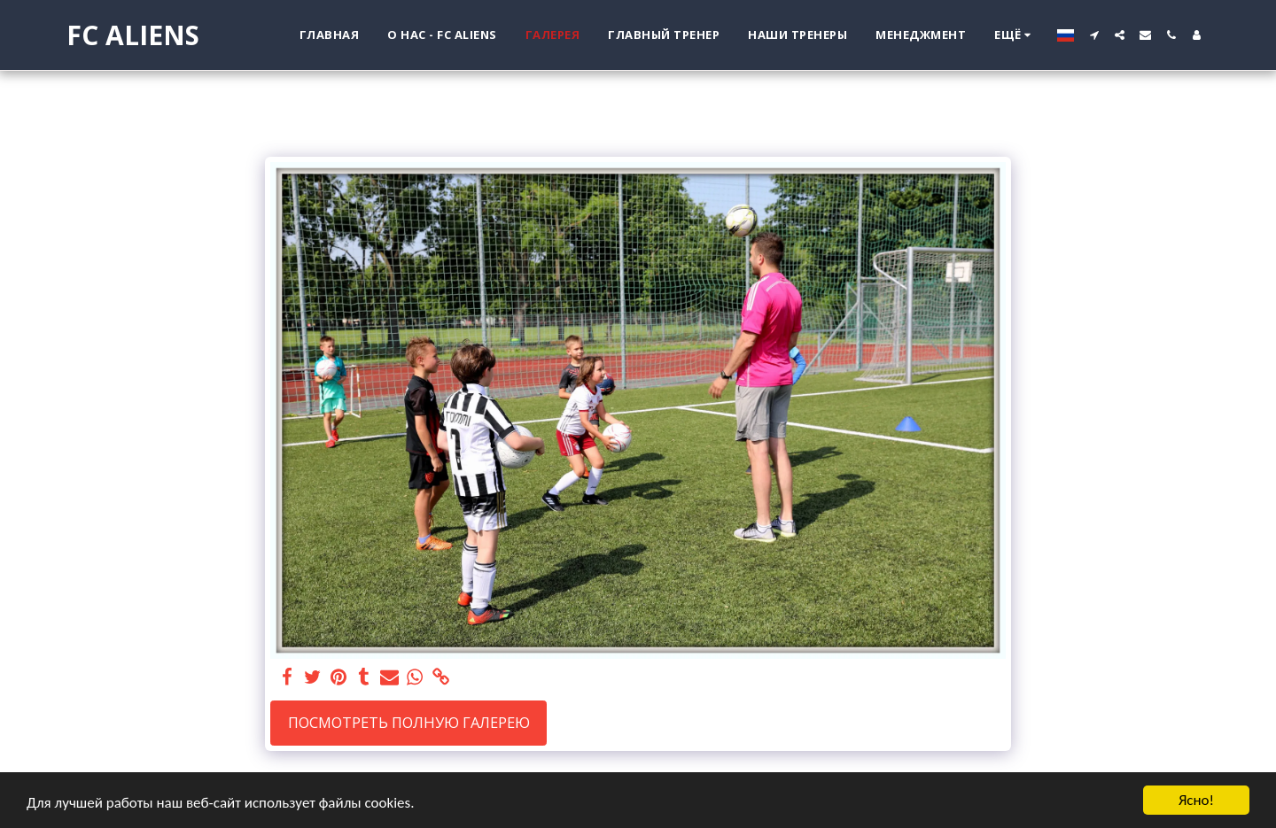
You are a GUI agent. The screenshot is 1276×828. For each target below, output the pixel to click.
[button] (1094, 35)
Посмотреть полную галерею (409, 722)
